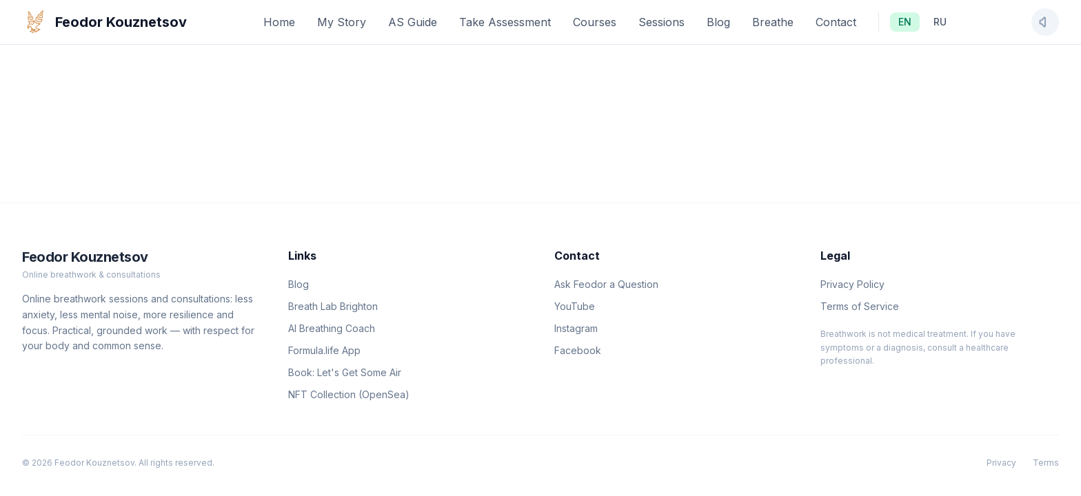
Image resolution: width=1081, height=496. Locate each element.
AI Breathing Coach (331, 328)
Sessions (661, 22)
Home (279, 22)
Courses (594, 22)
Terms (1046, 462)
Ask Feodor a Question (606, 284)
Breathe (773, 22)
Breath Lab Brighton (333, 306)
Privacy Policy (852, 284)
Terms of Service (859, 306)
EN (904, 22)
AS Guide (412, 22)
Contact (836, 22)
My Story (341, 22)
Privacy (1001, 462)
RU (940, 22)
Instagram (576, 328)
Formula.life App (324, 350)
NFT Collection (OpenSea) (349, 394)
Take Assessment (505, 22)
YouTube (574, 306)
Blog (718, 22)
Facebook (577, 350)
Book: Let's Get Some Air (344, 372)
